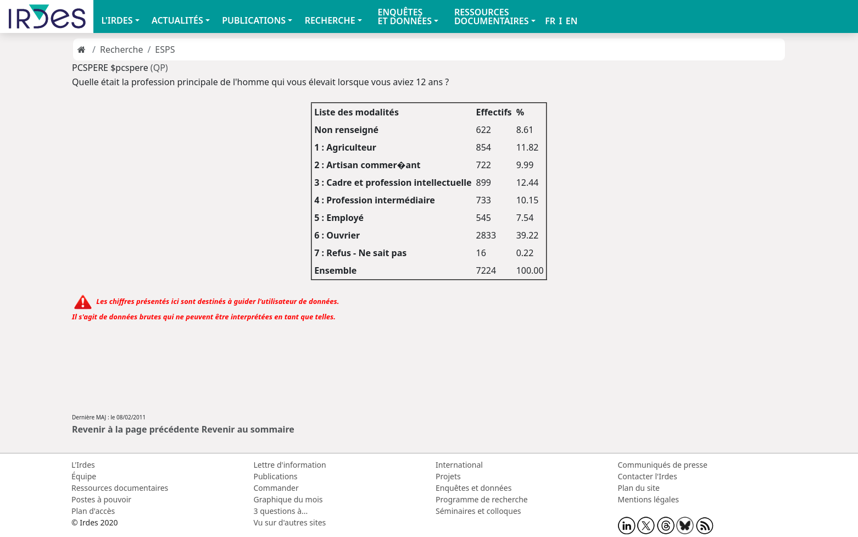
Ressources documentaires (119, 488)
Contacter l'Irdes (647, 476)
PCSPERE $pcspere (110, 68)
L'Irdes (83, 465)
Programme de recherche (482, 499)
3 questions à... (281, 511)
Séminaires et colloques (478, 511)
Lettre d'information (290, 465)
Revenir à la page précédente (135, 429)
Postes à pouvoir (101, 499)
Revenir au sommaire (248, 429)
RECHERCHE (330, 20)
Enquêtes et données (473, 488)
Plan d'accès (93, 511)
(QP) (159, 68)
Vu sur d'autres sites (290, 522)
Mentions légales (648, 499)
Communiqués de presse (662, 465)
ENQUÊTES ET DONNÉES (404, 16)
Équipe (83, 476)
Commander (276, 488)
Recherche (121, 49)
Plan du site (639, 488)
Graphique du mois (288, 499)
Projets (448, 476)
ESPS (165, 49)
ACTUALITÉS (177, 20)
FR (550, 21)
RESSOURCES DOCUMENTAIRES (491, 16)
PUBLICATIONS (254, 20)
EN (572, 21)
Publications (276, 476)
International (459, 465)
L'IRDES (116, 20)
